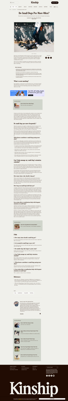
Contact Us (34, 369)
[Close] (67, 399)
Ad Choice (23, 366)
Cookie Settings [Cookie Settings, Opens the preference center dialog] (52, 398)
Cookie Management (25, 368)
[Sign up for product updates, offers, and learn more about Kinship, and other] (57, 367)
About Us (34, 368)
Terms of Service (13, 366)
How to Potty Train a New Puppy (27, 103)
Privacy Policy (12, 368)
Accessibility (34, 366)
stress (18, 116)
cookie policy (20, 399)
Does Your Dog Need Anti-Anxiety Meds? (29, 224)
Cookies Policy (24, 369)
